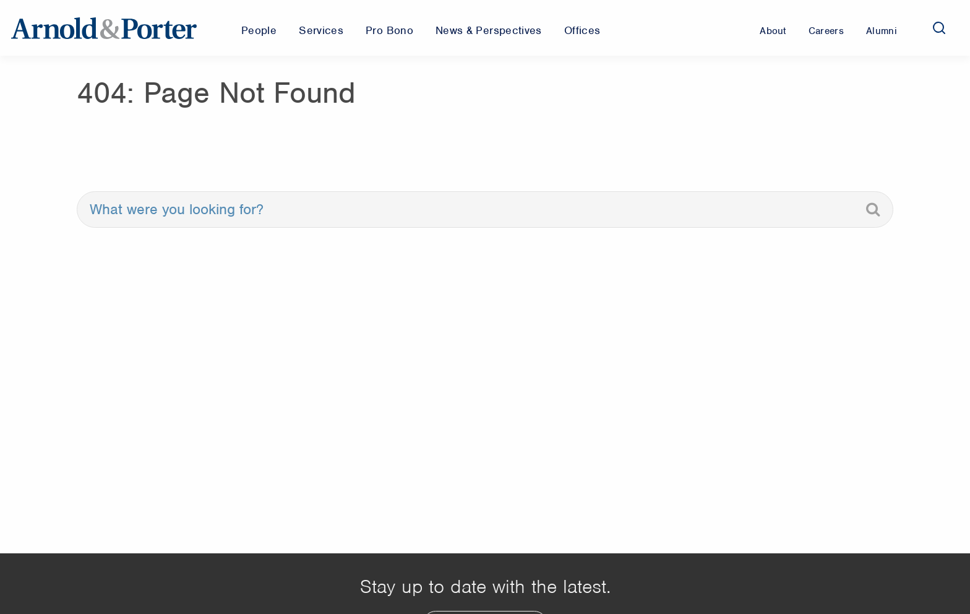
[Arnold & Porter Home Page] (104, 28)
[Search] (939, 28)
